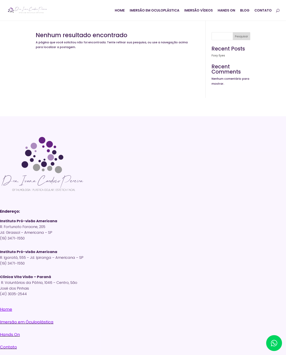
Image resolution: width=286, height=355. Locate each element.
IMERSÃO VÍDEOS (198, 11)
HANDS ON (226, 11)
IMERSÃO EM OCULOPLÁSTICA (154, 11)
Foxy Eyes (218, 55)
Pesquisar (241, 36)
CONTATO (263, 11)
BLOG (244, 11)
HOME (120, 11)
